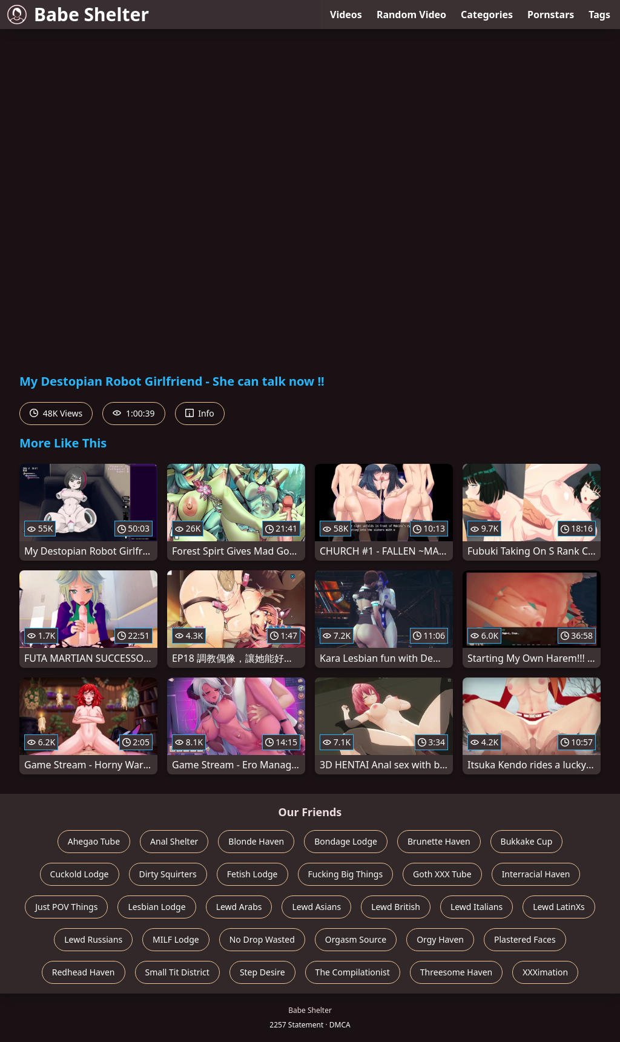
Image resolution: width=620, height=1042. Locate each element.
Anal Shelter (174, 841)
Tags (599, 14)
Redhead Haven (83, 972)
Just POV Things (66, 906)
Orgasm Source (355, 939)
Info (199, 413)
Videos (346, 14)
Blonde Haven (256, 841)
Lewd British (395, 906)
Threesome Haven (456, 972)
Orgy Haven (440, 939)
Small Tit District (177, 972)
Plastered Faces (525, 939)
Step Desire (262, 972)
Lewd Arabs (239, 906)
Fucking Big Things (345, 874)
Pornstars (550, 14)
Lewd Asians (316, 906)
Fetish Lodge (252, 874)
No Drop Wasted (262, 939)
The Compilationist (352, 972)
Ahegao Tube (94, 841)
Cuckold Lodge (79, 874)
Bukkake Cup (527, 841)
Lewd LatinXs (559, 906)
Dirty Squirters (168, 874)
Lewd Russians (93, 939)
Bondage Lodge (345, 841)
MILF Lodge (176, 939)
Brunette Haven (438, 841)
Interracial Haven (536, 874)
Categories (487, 14)
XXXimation (545, 972)
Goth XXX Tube (442, 874)
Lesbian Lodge (156, 906)
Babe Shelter (78, 14)
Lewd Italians (476, 906)
